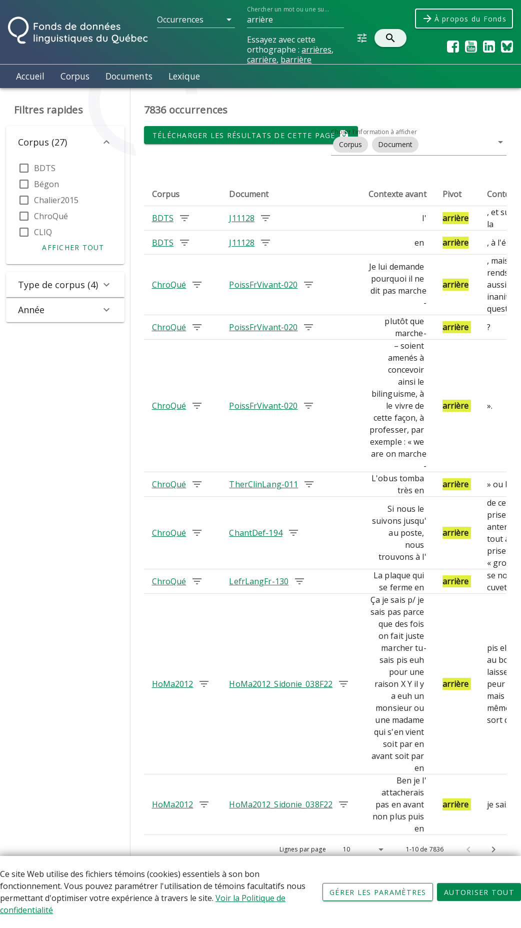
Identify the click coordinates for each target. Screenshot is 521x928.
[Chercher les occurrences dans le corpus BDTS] (185, 218)
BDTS (45, 168)
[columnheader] (183, 194)
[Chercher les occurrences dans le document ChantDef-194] (293, 533)
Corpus (75, 76)
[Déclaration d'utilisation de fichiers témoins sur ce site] (260, 892)
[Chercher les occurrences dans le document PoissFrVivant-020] (309, 285)
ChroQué (51, 216)
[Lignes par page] (362, 849)
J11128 (241, 218)
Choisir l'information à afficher (374, 132)
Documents (129, 76)
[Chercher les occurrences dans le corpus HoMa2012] (204, 684)
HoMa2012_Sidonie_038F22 (280, 683)
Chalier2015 (56, 200)
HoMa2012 (173, 683)
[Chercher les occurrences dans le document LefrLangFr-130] (299, 581)
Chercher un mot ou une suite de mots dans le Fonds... (288, 9)
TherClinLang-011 (263, 484)
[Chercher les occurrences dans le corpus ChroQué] (197, 285)
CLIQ (43, 232)
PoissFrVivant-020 (263, 284)
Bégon (46, 184)
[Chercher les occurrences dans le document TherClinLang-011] (309, 484)
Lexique (184, 76)
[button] (196, 20)
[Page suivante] (493, 849)
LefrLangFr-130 (258, 581)
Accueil (30, 76)
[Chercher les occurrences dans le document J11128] (265, 218)
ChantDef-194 (255, 532)
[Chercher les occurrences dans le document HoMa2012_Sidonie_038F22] (343, 684)
